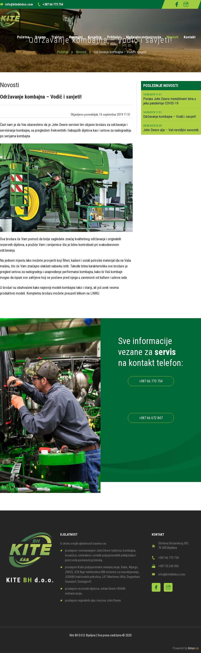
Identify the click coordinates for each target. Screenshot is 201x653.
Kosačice (95, 37)
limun (193, 648)
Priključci (114, 37)
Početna (23, 37)
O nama (40, 37)
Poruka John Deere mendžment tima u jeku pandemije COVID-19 (169, 101)
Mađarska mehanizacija (143, 37)
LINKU (94, 293)
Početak (62, 52)
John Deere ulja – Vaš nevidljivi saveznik (171, 130)
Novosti (172, 37)
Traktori (57, 37)
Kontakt (190, 37)
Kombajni (76, 37)
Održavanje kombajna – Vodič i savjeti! (169, 117)
